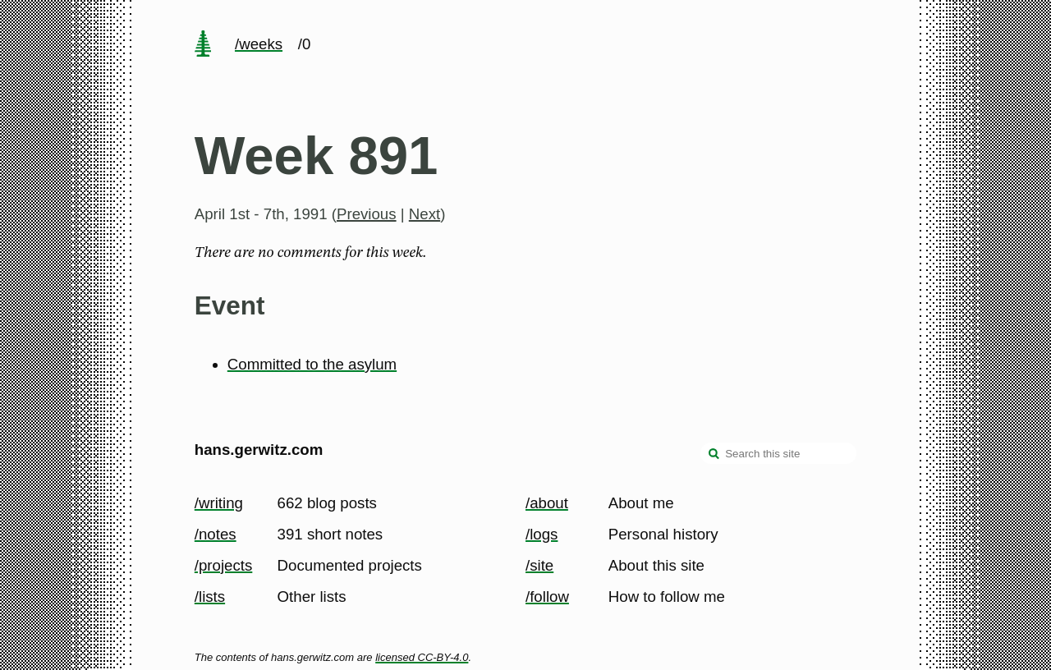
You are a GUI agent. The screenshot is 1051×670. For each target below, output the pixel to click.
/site (539, 565)
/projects (224, 565)
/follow (547, 596)
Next (424, 214)
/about (547, 503)
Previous (367, 214)
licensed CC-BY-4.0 (421, 657)
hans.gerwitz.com (259, 449)
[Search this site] (778, 453)
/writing (219, 503)
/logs (542, 534)
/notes (215, 534)
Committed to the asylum (312, 364)
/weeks (258, 44)
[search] (714, 455)
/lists (210, 596)
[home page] (202, 45)
